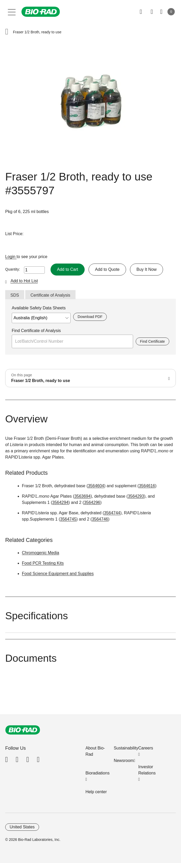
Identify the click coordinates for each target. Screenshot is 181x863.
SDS (14, 295)
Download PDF (90, 317)
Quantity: (12, 269)
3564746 (100, 519)
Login (11, 256)
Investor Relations (147, 770)
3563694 (82, 496)
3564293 (136, 496)
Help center (96, 792)
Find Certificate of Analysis (36, 330)
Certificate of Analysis (50, 295)
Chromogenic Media (40, 553)
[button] (6, 32)
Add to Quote (107, 269)
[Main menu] (11, 11)
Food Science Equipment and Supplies (58, 573)
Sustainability (126, 748)
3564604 (96, 486)
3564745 (68, 519)
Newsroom (124, 760)
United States (22, 827)
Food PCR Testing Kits (43, 563)
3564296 (92, 502)
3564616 (147, 486)
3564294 (60, 502)
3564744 (112, 513)
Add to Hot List (24, 281)
